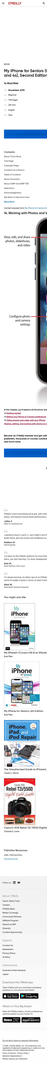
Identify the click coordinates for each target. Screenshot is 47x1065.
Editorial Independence (12, 1056)
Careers (6, 905)
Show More (9, 202)
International (10, 965)
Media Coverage (10, 912)
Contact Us (8, 945)
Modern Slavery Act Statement (15, 1059)
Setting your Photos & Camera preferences (26, 416)
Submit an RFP (9, 924)
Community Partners (12, 916)
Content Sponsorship (12, 932)
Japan (6, 974)
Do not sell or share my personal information (20, 1040)
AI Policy (6, 957)
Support (7, 940)
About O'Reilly (10, 895)
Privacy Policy (9, 953)
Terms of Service (9, 1053)
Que (10, 115)
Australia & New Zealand (14, 970)
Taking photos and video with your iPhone (25, 420)
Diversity (7, 928)
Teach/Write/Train (11, 901)
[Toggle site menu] (3, 3)
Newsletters (8, 949)
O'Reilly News (9, 908)
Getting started (13, 413)
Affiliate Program (10, 920)
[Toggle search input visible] (44, 3)
